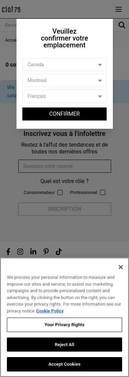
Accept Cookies (64, 364)
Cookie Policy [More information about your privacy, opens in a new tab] (50, 310)
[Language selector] (64, 96)
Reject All (64, 344)
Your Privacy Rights (64, 324)
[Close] (120, 267)
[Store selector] (64, 80)
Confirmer (64, 114)
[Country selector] (64, 64)
